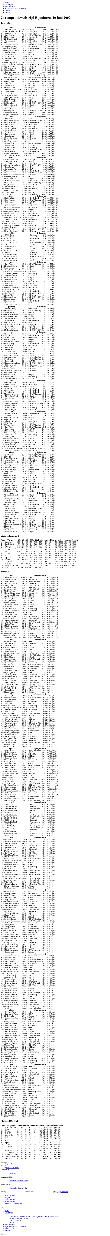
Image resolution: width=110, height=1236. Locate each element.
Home (7, 3)
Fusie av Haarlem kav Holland (15, 8)
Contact (8, 12)
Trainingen (9, 4)
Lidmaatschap (10, 6)
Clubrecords (9, 10)
